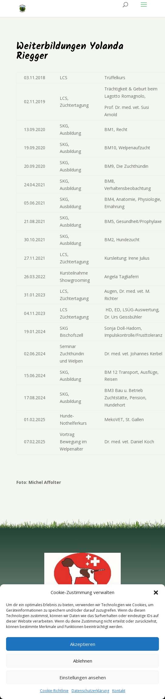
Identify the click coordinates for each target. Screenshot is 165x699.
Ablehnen (82, 661)
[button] (156, 592)
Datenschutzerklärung (90, 690)
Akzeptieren (82, 644)
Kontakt (118, 690)
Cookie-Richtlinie (54, 690)
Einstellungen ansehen (82, 677)
